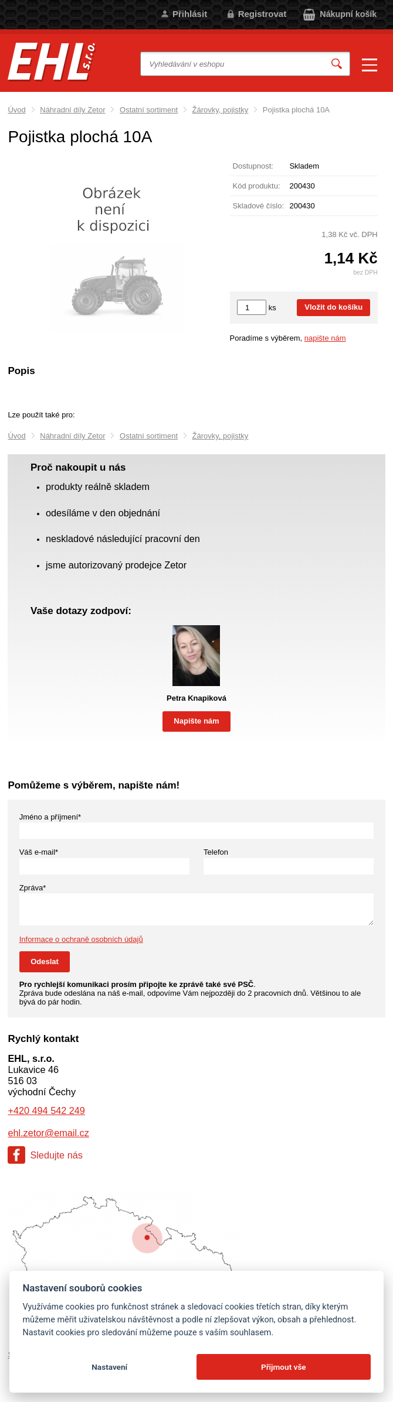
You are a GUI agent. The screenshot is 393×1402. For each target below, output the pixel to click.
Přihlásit (189, 14)
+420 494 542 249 (46, 1110)
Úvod (16, 109)
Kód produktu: (256, 185)
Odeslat (45, 961)
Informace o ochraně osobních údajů (81, 939)
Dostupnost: (253, 166)
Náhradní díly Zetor (72, 109)
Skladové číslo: (258, 205)
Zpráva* (32, 887)
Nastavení (109, 1367)
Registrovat (262, 14)
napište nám (325, 338)
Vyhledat (337, 64)
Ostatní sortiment (149, 109)
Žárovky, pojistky (220, 109)
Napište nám (196, 721)
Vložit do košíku (333, 307)
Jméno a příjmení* (50, 817)
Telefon (216, 852)
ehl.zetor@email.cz (48, 1132)
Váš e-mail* (38, 852)
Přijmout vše (283, 1367)
